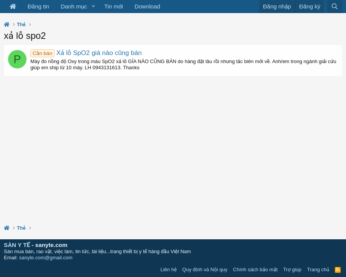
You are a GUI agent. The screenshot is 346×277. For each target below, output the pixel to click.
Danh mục (74, 6)
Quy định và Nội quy (205, 269)
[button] (93, 6)
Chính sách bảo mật (255, 269)
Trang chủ (318, 269)
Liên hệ (168, 269)
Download (147, 6)
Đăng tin (38, 6)
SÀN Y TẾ (17, 245)
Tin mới (113, 6)
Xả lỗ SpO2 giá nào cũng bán (86, 53)
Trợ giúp (292, 269)
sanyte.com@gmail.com (46, 257)
